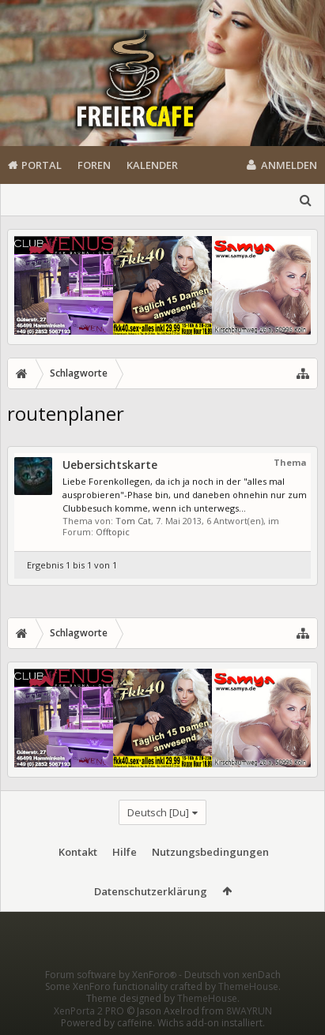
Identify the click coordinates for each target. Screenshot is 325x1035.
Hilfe (124, 852)
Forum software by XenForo (112, 974)
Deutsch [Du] (158, 812)
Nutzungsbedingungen (210, 852)
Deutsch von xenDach (232, 974)
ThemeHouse (248, 986)
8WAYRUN (249, 1011)
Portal (41, 165)
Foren (94, 165)
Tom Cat (133, 521)
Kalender (152, 165)
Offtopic (113, 532)
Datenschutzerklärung (150, 891)
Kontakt (78, 852)
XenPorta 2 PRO (89, 1011)
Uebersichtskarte (109, 464)
